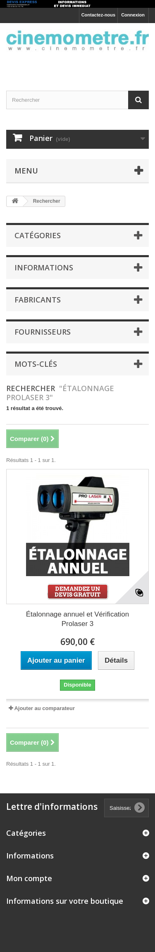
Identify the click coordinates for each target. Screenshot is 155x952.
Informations (43, 267)
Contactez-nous (98, 14)
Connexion (133, 14)
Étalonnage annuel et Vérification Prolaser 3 (77, 619)
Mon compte (29, 878)
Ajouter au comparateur (44, 708)
